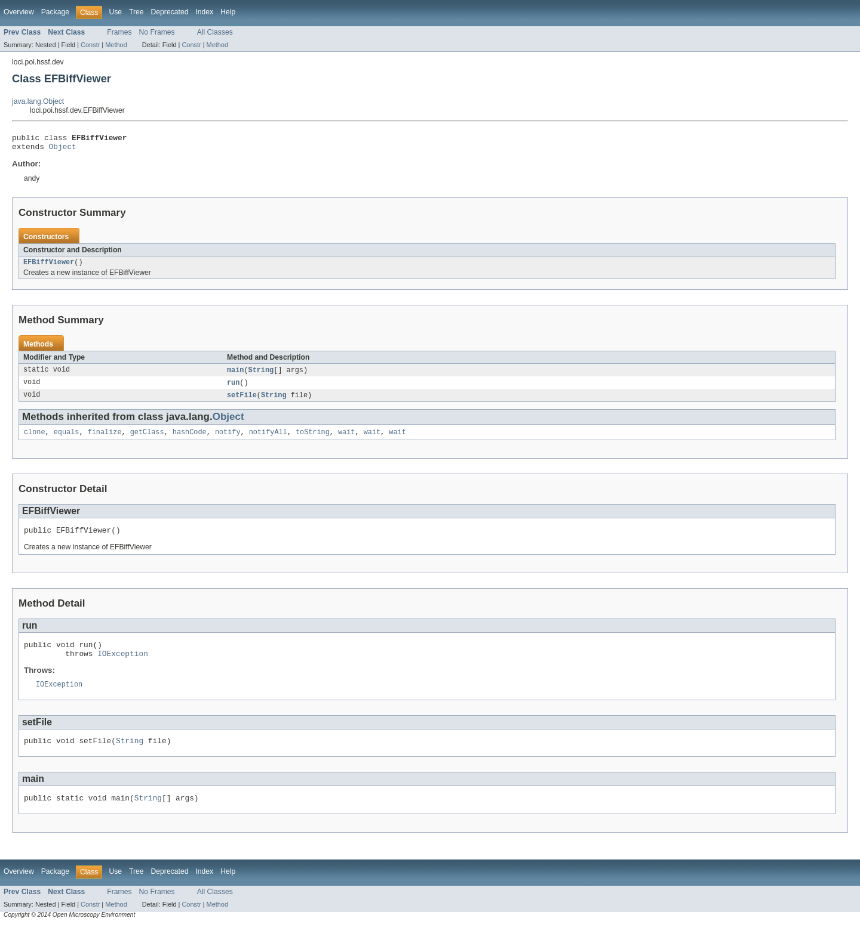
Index (204, 12)
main (235, 375)
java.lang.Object (38, 101)
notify (228, 439)
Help (227, 12)
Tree (136, 12)
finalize (105, 439)
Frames (119, 32)
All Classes (215, 32)
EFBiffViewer (48, 266)
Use (115, 12)
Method (116, 44)
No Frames (157, 32)
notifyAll (268, 439)
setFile (242, 401)
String (261, 375)
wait (346, 439)
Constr (90, 44)
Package (55, 12)
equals (66, 439)
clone (34, 439)
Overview (19, 12)
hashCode (190, 439)
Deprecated (170, 12)
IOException (122, 666)
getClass (147, 439)
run (233, 388)
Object (62, 149)
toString (313, 439)
